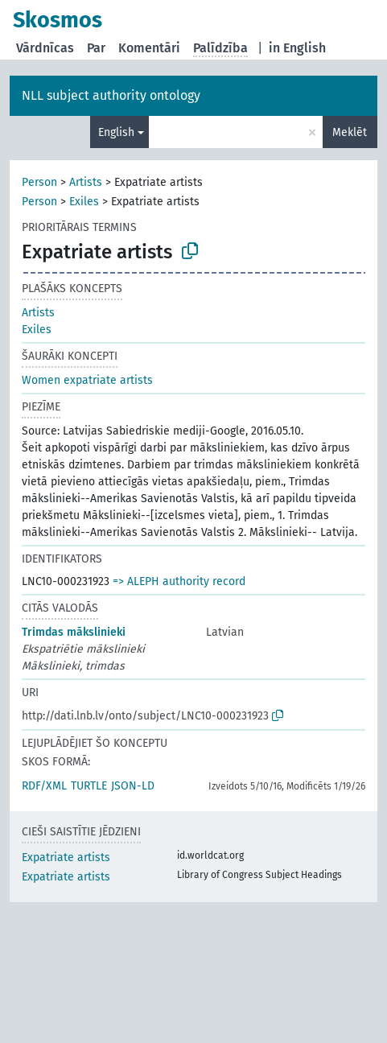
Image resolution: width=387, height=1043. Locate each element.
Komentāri (149, 48)
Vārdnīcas (45, 48)
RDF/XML (44, 786)
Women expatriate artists (87, 380)
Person (39, 182)
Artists (85, 182)
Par (96, 48)
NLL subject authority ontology (111, 95)
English (116, 132)
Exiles (84, 201)
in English (297, 48)
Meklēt (349, 132)
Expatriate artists (66, 857)
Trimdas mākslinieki (74, 632)
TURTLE (89, 786)
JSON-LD (132, 786)
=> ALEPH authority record (179, 581)
